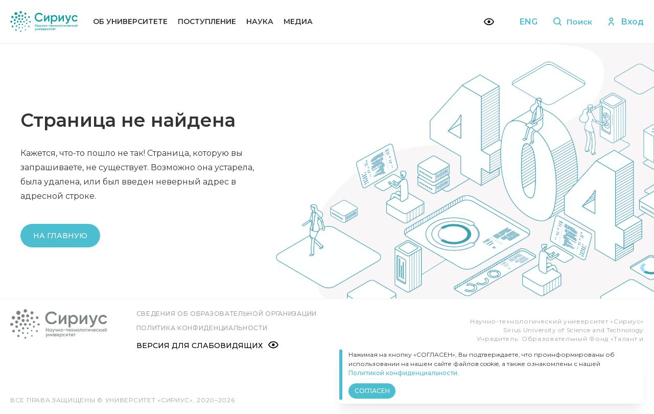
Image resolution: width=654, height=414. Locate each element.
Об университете (130, 21)
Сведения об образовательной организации (228, 313)
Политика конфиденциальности (203, 328)
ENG (525, 22)
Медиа (298, 21)
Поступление (207, 21)
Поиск (570, 22)
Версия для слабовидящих (209, 345)
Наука (259, 21)
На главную (60, 235)
